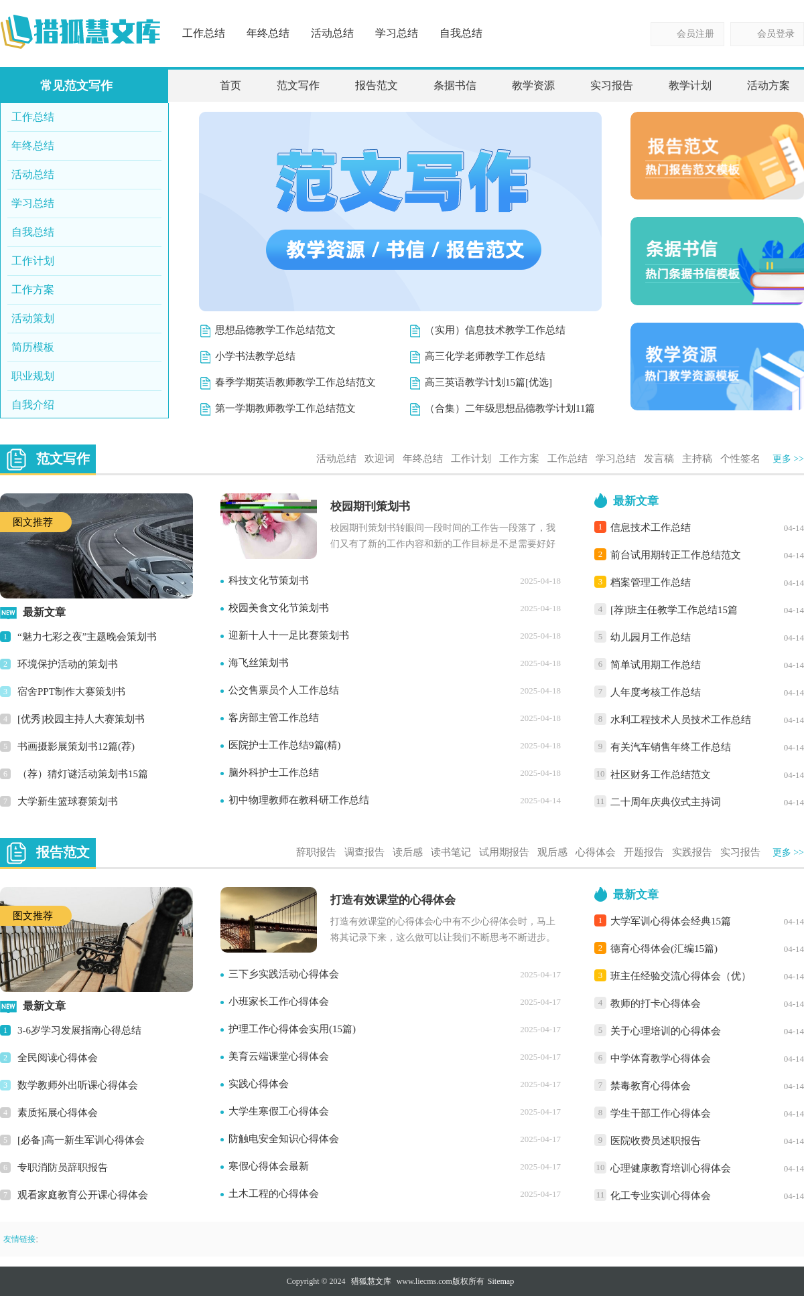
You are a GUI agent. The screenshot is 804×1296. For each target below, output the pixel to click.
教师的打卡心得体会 (655, 1003)
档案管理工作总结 (650, 582)
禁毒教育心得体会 (650, 1085)
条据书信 (454, 85)
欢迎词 (379, 458)
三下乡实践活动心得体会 (283, 974)
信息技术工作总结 (650, 527)
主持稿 (697, 458)
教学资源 (533, 85)
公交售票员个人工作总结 (283, 690)
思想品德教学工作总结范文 (275, 330)
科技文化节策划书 (268, 580)
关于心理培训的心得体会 (665, 1031)
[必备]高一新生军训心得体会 (81, 1140)
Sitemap (501, 1281)
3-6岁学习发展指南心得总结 (79, 1030)
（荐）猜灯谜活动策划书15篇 (82, 773)
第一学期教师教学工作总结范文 (285, 408)
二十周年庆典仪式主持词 (665, 802)
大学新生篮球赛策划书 (67, 801)
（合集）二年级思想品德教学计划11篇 (510, 408)
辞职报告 (316, 852)
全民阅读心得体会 (57, 1057)
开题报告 (644, 852)
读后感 (408, 852)
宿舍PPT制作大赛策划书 (71, 691)
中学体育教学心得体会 (660, 1058)
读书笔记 (451, 852)
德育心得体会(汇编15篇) (664, 948)
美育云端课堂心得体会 (278, 1056)
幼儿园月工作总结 (650, 637)
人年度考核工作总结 (655, 692)
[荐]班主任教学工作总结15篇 (674, 609)
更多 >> (788, 459)
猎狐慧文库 (371, 1281)
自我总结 (461, 33)
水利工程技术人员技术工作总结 (680, 719)
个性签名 (740, 458)
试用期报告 (504, 852)
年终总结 (268, 33)
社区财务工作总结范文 (660, 774)
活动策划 (32, 318)
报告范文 (376, 85)
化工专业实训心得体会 (660, 1195)
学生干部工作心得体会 (660, 1113)
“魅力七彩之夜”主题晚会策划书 (87, 636)
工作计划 (32, 260)
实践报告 (692, 852)
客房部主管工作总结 (273, 717)
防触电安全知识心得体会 (283, 1138)
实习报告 (611, 85)
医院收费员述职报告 (655, 1140)
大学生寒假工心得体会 (278, 1111)
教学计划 (690, 85)
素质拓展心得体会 (57, 1112)
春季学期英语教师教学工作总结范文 (295, 382)
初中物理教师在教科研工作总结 (298, 800)
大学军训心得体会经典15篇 (670, 921)
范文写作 (298, 85)
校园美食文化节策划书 (278, 607)
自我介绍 (32, 404)
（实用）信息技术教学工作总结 (495, 330)
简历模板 (32, 347)
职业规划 (32, 376)
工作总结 (203, 33)
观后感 (552, 852)
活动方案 (768, 85)
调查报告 (364, 852)
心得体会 (596, 852)
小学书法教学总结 (255, 356)
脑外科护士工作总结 (273, 772)
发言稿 (659, 458)
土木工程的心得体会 (273, 1193)
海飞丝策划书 (258, 662)
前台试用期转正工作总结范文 (675, 555)
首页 (230, 85)
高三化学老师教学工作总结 (485, 356)
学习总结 (396, 33)
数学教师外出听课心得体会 (77, 1085)
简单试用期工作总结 (655, 664)
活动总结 (332, 33)
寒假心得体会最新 (268, 1166)
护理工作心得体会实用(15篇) (292, 1029)
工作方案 (32, 289)
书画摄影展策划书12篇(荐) (76, 746)
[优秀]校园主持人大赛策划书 (81, 719)
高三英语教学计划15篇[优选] (488, 382)
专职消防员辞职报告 (62, 1167)
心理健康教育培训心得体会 (670, 1168)
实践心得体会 (258, 1083)
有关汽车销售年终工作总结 (670, 747)
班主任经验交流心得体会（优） (680, 976)
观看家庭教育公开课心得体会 (82, 1195)
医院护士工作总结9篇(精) (284, 745)
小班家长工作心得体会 (278, 1001)
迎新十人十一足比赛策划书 (288, 635)
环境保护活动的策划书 (67, 664)
